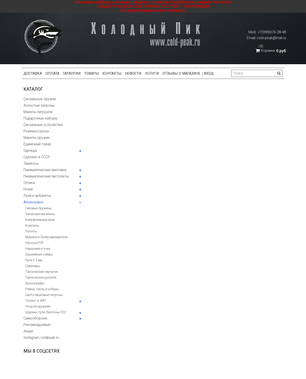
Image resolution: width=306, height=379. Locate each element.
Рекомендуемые (37, 325)
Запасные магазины (40, 214)
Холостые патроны (39, 105)
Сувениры (32, 266)
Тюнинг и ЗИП (35, 300)
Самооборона (35, 318)
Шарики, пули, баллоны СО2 (45, 312)
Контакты (112, 73)
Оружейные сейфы (39, 254)
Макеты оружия (36, 138)
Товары (91, 73)
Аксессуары (33, 202)
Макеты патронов (38, 112)
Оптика (29, 183)
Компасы (32, 225)
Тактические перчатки (41, 271)
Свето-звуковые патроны (44, 295)
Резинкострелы (36, 131)
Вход (209, 73)
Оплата (52, 73)
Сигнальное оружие (40, 99)
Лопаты (31, 231)
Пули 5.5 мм (33, 260)
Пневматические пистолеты (46, 176)
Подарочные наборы (40, 118)
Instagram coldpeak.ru (41, 337)
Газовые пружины (38, 208)
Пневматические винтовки (45, 170)
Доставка (33, 73)
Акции (28, 331)
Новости (133, 73)
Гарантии (72, 73)
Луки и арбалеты (37, 195)
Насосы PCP (34, 243)
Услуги (152, 73)
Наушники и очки (37, 248)
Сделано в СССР (37, 157)
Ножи (28, 189)
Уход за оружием (37, 306)
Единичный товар (37, 144)
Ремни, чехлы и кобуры (42, 289)
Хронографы (34, 283)
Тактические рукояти (40, 277)
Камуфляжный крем (40, 219)
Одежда (30, 150)
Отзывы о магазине (181, 73)
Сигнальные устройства (43, 125)
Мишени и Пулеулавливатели (46, 237)
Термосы (31, 163)
